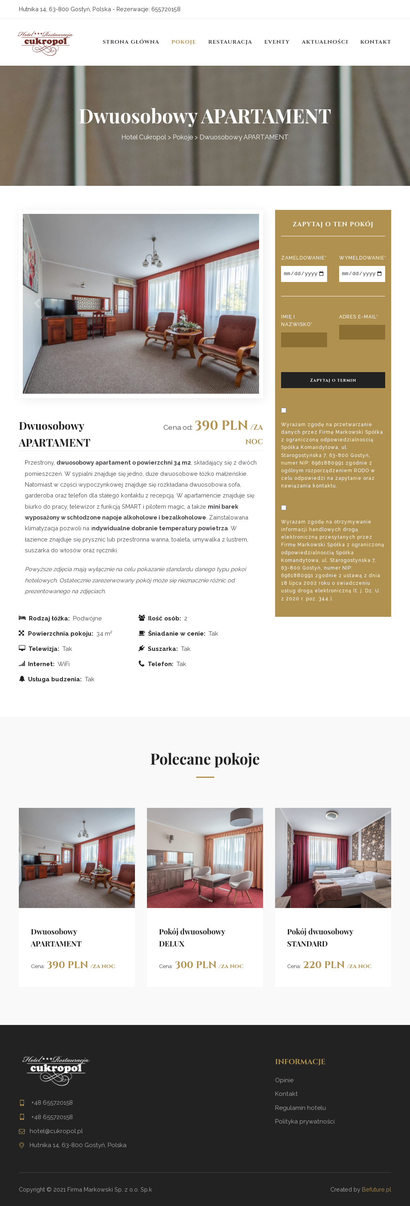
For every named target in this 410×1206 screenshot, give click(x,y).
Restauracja (230, 42)
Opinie (284, 1080)
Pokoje (183, 42)
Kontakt (375, 42)
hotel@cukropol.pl (56, 1131)
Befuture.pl (376, 1189)
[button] (37, 304)
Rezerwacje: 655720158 (149, 9)
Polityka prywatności (305, 1121)
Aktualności (325, 42)
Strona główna (130, 42)
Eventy (277, 42)
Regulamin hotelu (300, 1107)
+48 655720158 (51, 1102)
